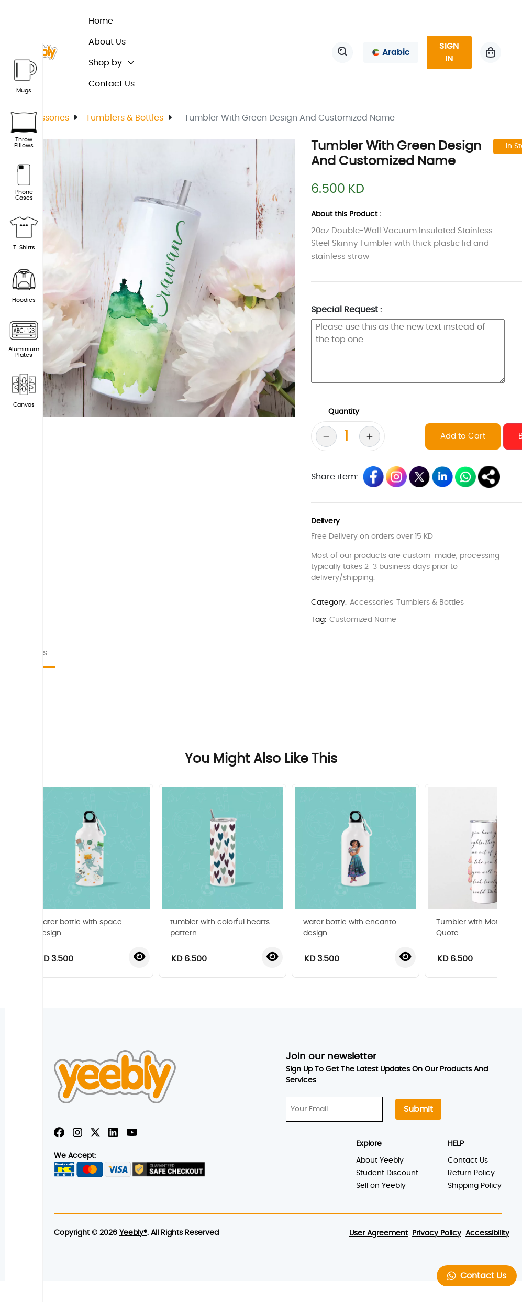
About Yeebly (380, 1160)
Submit (418, 1109)
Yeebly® (133, 1233)
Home (105, 19)
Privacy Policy (436, 1233)
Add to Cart (462, 436)
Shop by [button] (111, 63)
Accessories (44, 118)
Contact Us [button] (476, 1276)
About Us (107, 42)
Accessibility (487, 1233)
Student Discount (387, 1173)
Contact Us (111, 84)
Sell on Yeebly (381, 1185)
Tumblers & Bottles (124, 118)
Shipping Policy (475, 1185)
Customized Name (362, 619)
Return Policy (471, 1173)
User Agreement (378, 1233)
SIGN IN (449, 52)
